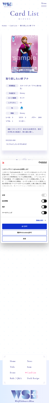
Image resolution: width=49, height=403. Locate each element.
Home (4, 25)
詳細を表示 (39, 220)
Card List (13, 25)
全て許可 (24, 226)
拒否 (24, 238)
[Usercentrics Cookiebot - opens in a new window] (38, 162)
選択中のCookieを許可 (24, 232)
